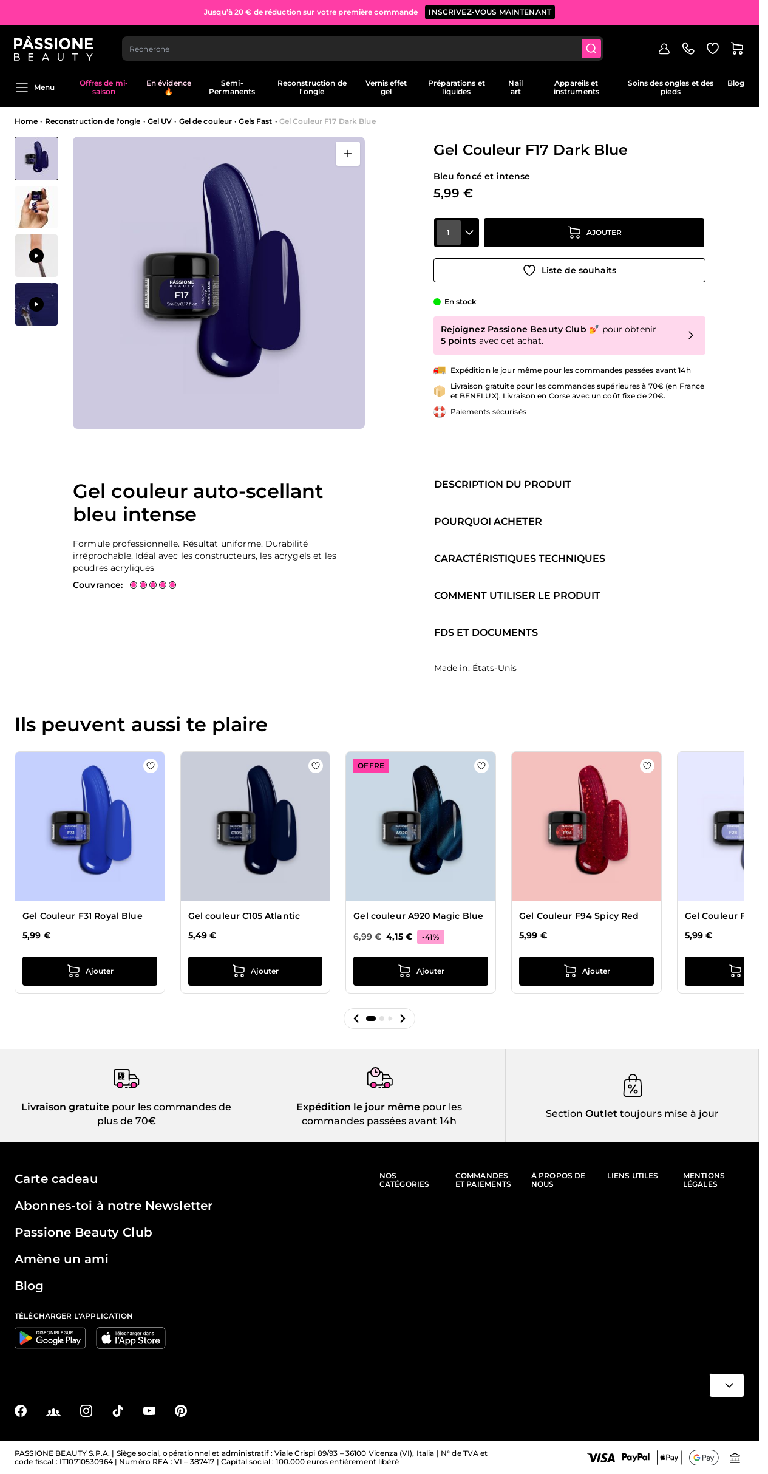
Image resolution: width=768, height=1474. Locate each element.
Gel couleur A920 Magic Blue (418, 915)
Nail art (515, 87)
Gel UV (160, 121)
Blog (735, 82)
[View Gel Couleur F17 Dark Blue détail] (36, 207)
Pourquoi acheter (488, 522)
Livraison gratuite (65, 1107)
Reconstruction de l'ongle (312, 87)
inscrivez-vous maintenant (490, 11)
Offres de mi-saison (104, 87)
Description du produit (502, 485)
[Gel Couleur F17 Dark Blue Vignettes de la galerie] (36, 231)
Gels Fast (255, 121)
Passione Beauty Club (83, 1232)
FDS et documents (486, 633)
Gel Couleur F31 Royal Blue (82, 915)
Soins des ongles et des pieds (671, 87)
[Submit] (592, 46)
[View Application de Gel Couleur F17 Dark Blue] (36, 256)
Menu (35, 87)
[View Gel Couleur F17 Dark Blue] (36, 158)
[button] (356, 1018)
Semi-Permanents (232, 87)
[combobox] (364, 46)
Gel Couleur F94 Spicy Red (579, 915)
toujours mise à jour (668, 1113)
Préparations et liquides (456, 87)
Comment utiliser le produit (517, 596)
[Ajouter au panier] (594, 235)
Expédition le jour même (358, 1107)
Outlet (600, 1113)
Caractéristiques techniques (519, 559)
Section (564, 1113)
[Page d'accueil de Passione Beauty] (54, 46)
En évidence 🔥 (168, 87)
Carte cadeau (56, 1179)
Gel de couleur (206, 121)
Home (26, 121)
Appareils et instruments (576, 87)
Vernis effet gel (386, 87)
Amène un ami (62, 1259)
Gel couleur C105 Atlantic (244, 915)
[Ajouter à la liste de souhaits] (569, 269)
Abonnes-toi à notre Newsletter (113, 1205)
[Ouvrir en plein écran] (348, 154)
